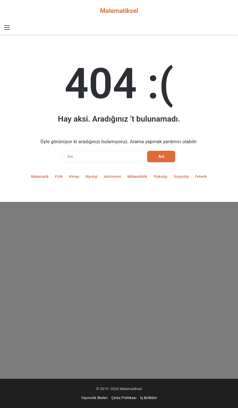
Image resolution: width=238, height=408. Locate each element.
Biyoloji (92, 176)
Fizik (59, 176)
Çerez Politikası (123, 398)
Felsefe (201, 176)
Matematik (39, 176)
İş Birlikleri (148, 398)
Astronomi (112, 176)
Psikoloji (160, 176)
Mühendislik (137, 176)
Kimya (74, 176)
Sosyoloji (181, 176)
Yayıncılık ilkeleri (94, 398)
